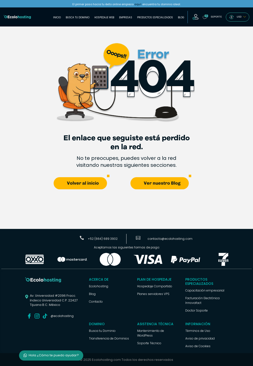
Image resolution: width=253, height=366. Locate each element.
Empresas (125, 17)
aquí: (138, 4)
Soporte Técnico (149, 343)
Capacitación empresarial (204, 290)
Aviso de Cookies (198, 346)
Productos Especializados (155, 17)
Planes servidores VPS (153, 294)
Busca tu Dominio (77, 17)
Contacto (96, 301)
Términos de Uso (197, 330)
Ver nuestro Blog (162, 183)
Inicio (57, 17)
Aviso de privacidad (200, 338)
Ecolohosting (98, 286)
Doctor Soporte (196, 310)
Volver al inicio (83, 183)
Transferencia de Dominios (109, 338)
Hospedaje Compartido (154, 286)
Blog (181, 17)
